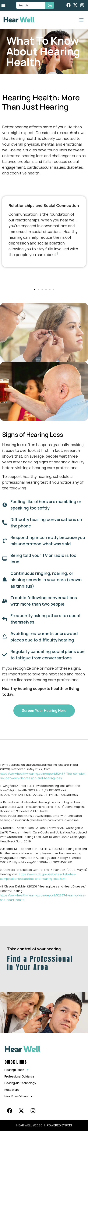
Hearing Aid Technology (20, 1083)
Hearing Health (16, 1070)
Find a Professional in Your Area (40, 963)
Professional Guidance (19, 1076)
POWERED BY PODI (59, 1125)
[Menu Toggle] (3, 5)
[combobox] (31, 5)
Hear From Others (18, 1096)
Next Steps (12, 1090)
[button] (81, 19)
